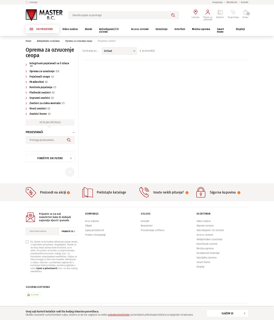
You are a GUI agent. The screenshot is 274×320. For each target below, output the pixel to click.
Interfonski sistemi (207, 244)
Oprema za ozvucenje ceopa (78, 41)
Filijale (88, 225)
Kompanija (218, 2)
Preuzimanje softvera (152, 230)
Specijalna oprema (207, 257)
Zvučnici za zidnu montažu (45, 103)
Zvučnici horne (38, 113)
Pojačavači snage (40, 76)
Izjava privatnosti (94, 230)
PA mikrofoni (37, 82)
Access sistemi (205, 234)
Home (28, 41)
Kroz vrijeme (92, 221)
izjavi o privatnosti (46, 268)
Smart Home (203, 262)
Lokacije (31, 2)
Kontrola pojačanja (41, 87)
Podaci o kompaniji (95, 234)
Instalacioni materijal (208, 253)
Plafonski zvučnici (40, 92)
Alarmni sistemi (205, 225)
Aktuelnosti (231, 2)
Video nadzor (204, 221)
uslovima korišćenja (118, 314)
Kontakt (244, 2)
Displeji (200, 266)
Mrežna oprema (205, 248)
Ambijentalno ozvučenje (48, 41)
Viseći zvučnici (38, 108)
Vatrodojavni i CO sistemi (210, 230)
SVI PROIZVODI (41, 29)
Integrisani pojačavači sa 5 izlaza (47, 64)
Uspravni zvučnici (40, 98)
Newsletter (147, 225)
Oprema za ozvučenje (43, 71)
